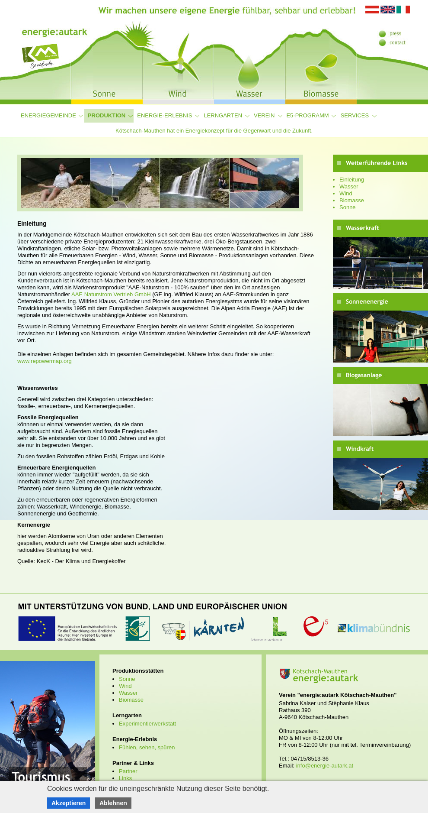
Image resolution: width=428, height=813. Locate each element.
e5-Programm (307, 115)
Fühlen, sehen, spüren (147, 747)
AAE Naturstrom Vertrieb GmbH (110, 294)
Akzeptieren (68, 803)
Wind (345, 193)
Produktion (106, 115)
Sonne (347, 207)
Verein (264, 115)
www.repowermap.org (44, 361)
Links (125, 778)
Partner (128, 771)
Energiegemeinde (48, 115)
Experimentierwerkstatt (147, 723)
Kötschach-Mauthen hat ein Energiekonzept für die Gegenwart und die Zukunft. (214, 130)
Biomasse (351, 200)
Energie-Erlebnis (164, 115)
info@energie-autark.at (324, 765)
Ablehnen (113, 803)
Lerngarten (223, 115)
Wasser (348, 186)
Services (355, 115)
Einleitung (351, 179)
